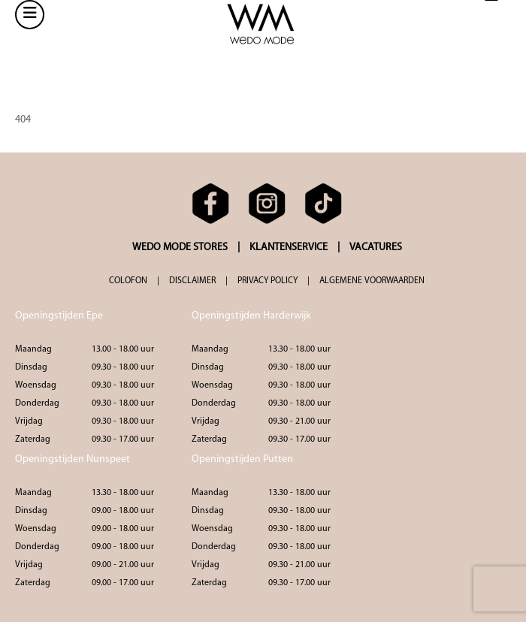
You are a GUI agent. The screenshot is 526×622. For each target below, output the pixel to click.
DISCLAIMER (192, 280)
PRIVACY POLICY (267, 280)
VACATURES (375, 247)
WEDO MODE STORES (180, 247)
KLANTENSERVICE (288, 247)
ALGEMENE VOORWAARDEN (372, 280)
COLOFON (128, 280)
